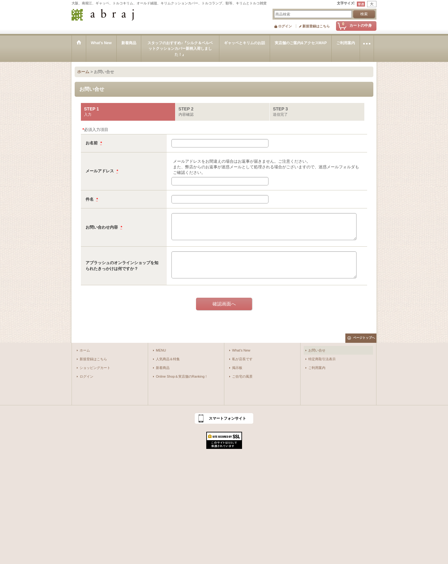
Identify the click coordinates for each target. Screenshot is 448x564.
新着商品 (163, 368)
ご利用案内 (316, 368)
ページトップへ (364, 337)
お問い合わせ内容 (102, 227)
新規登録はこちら (316, 26)
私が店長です (242, 359)
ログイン (285, 26)
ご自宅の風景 (242, 376)
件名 (90, 199)
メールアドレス (100, 171)
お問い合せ (316, 350)
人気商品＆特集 (168, 359)
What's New (241, 350)
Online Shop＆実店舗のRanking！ (182, 376)
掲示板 (237, 368)
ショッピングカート (95, 368)
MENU (161, 350)
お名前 (92, 143)
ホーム (85, 350)
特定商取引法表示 (322, 359)
